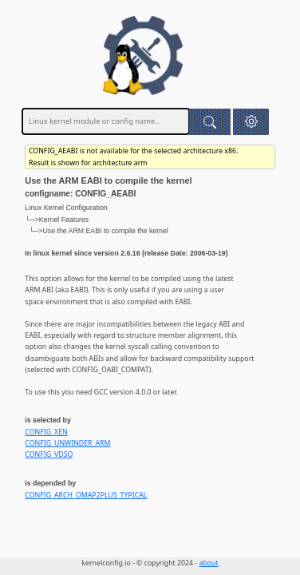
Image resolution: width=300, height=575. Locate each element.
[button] (251, 122)
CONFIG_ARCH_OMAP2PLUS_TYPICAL (86, 495)
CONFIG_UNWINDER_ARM (67, 443)
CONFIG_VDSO (49, 454)
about (208, 563)
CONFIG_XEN (46, 432)
